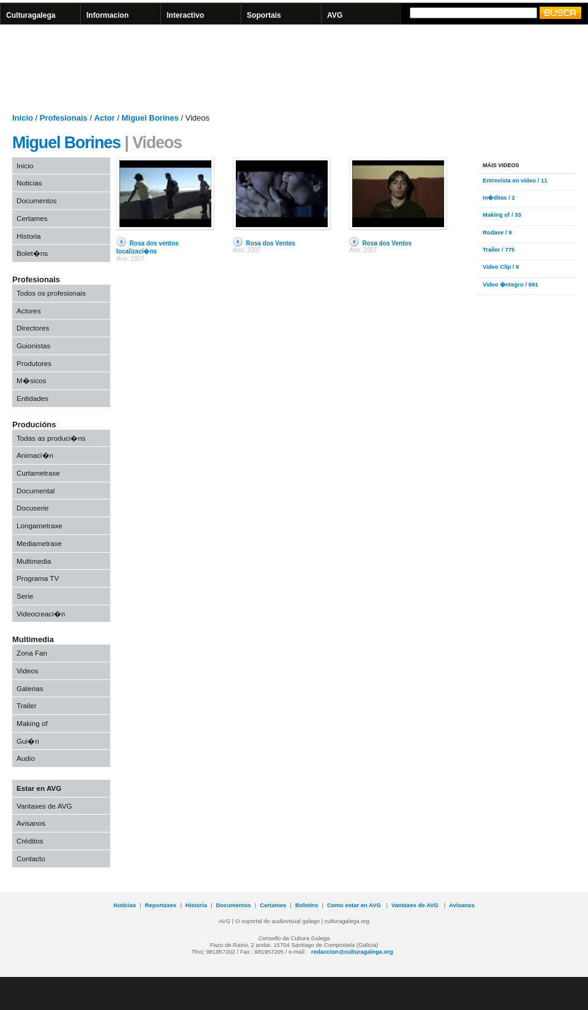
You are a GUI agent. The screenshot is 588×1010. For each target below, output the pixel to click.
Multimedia (34, 561)
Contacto (31, 858)
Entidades (32, 398)
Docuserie (33, 508)
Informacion (107, 15)
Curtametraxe (38, 473)
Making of (32, 723)
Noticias (29, 183)
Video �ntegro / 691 (510, 284)
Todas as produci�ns (51, 438)
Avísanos (462, 905)
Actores (29, 311)
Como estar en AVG (355, 905)
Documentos (37, 200)
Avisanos (31, 823)
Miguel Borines (66, 142)
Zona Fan (32, 653)
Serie (25, 596)
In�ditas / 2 (499, 197)
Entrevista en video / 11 (515, 180)
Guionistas (33, 346)
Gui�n (28, 741)
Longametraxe (39, 525)
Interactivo (185, 15)
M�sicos (31, 380)
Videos (28, 671)
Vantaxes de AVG (44, 806)
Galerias (30, 688)
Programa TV (38, 578)
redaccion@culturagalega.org (352, 951)
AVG (334, 15)
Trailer (27, 705)
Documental (36, 491)
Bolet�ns (32, 253)
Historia (29, 236)
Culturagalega (31, 15)
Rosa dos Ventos (271, 243)
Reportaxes (160, 905)
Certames (32, 218)
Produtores (34, 363)
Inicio (25, 166)
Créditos (30, 841)
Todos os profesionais (51, 293)
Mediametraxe (39, 543)
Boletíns (306, 905)
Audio (26, 758)
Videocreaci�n (41, 614)
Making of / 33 (502, 214)
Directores (33, 328)
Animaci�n (35, 455)
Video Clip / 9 (501, 266)
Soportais (264, 15)
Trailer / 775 (498, 249)
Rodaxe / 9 (497, 232)
